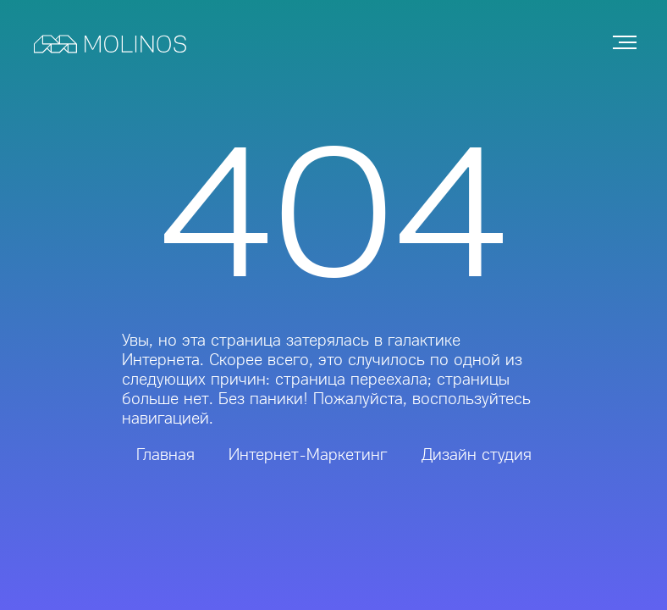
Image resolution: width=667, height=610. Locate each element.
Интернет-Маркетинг (308, 454)
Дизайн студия (477, 454)
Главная (165, 454)
